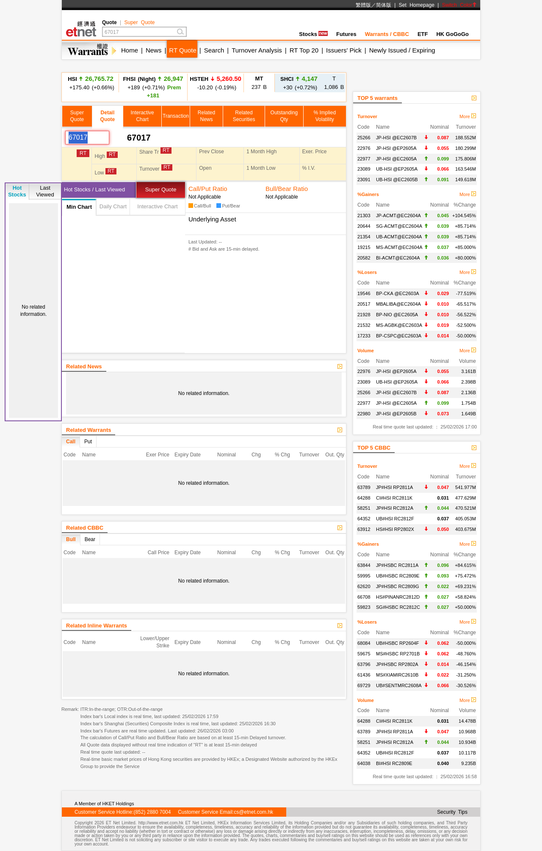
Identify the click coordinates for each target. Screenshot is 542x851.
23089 (364, 168)
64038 (364, 763)
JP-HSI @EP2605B (396, 413)
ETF (423, 34)
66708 (364, 597)
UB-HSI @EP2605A (397, 168)
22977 (364, 158)
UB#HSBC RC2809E (398, 575)
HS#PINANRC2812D (398, 597)
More (467, 116)
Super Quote (139, 22)
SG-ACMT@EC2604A (399, 226)
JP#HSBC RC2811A (397, 565)
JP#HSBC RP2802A (397, 664)
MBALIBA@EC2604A (398, 304)
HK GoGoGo (452, 34)
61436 (364, 674)
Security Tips (452, 812)
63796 (364, 664)
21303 (364, 215)
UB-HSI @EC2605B (397, 179)
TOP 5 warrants (377, 98)
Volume (365, 350)
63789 (364, 487)
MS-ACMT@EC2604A (399, 247)
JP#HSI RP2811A (394, 487)
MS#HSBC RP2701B (398, 653)
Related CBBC (84, 528)
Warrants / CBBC (387, 34)
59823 (364, 607)
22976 (364, 148)
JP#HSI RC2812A (394, 508)
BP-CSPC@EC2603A (398, 335)
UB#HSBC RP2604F (397, 643)
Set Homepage (416, 5)
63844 (364, 565)
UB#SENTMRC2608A (399, 685)
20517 (364, 304)
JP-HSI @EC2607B (396, 137)
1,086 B (334, 82)
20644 (364, 226)
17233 (364, 335)
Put (88, 442)
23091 (364, 179)
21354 (364, 236)
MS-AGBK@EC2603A (399, 325)
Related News (84, 366)
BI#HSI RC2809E (394, 763)
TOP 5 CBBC (373, 448)
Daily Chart (113, 206)
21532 (364, 325)
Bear (90, 539)
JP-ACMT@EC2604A (398, 215)
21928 (364, 314)
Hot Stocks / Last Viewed (94, 189)
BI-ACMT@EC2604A (398, 257)
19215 (364, 247)
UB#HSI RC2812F (395, 518)
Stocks (313, 34)
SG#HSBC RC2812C (398, 607)
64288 (364, 497)
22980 (364, 413)
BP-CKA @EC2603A (397, 293)
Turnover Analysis (257, 50)
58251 (364, 508)
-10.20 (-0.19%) (215, 83)
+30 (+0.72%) (299, 83)
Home (129, 50)
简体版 (383, 5)
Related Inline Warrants (96, 625)
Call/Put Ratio (207, 188)
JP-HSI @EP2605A (396, 148)
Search (214, 50)
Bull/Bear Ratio (286, 188)
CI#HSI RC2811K (394, 497)
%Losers (367, 272)
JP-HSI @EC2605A (396, 158)
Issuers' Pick (344, 50)
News (154, 50)
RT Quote (182, 50)
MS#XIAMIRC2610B (397, 674)
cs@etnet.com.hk (253, 812)
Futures (346, 34)
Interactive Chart (157, 206)
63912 (364, 529)
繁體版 (363, 5)
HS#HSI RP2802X (395, 529)
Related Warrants (88, 430)
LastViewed (45, 191)
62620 (364, 586)
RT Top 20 (304, 50)
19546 (364, 293)
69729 (364, 685)
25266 (364, 137)
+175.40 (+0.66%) (90, 83)
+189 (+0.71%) (153, 87)
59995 (364, 575)
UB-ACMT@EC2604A (399, 236)
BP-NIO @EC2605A (397, 314)
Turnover (367, 116)
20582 (364, 257)
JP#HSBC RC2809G (397, 586)
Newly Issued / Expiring (402, 50)
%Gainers (368, 194)
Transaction (176, 116)
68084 (364, 643)
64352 (364, 518)
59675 (364, 653)
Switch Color (459, 5)
